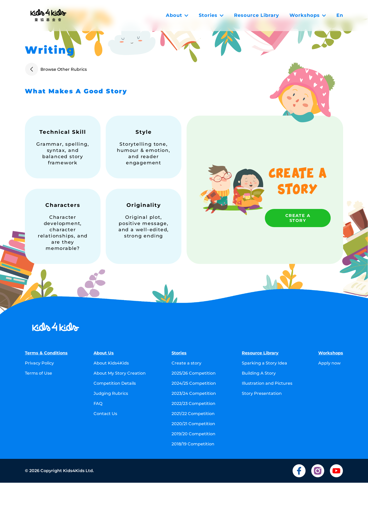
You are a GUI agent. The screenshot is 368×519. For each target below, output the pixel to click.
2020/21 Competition (193, 423)
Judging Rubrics (111, 393)
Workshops (307, 15)
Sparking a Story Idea (264, 363)
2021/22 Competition (193, 413)
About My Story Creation (120, 373)
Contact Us (105, 413)
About (177, 15)
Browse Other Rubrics (56, 69)
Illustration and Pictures (267, 383)
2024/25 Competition (194, 383)
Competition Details (115, 383)
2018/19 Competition (193, 443)
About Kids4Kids (111, 363)
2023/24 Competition (194, 393)
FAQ (98, 403)
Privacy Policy (39, 363)
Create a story (297, 218)
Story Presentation (262, 393)
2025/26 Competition (194, 373)
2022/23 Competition (193, 403)
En (339, 15)
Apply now (329, 363)
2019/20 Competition (193, 433)
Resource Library (256, 15)
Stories (211, 15)
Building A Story (259, 373)
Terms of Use (38, 373)
